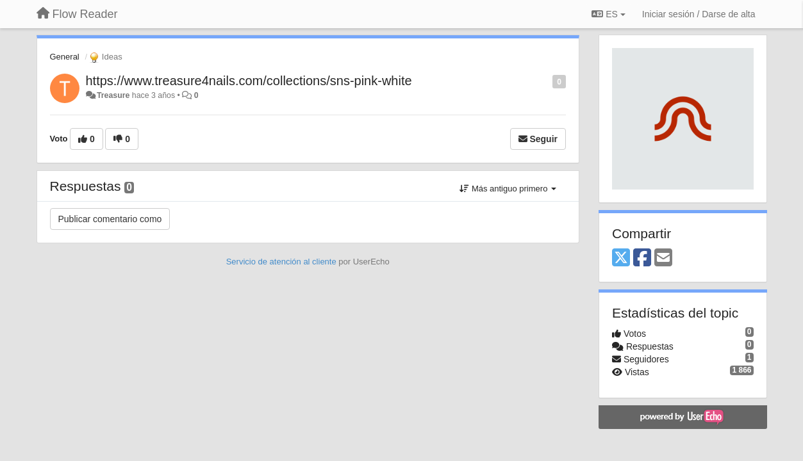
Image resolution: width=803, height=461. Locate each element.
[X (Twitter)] (621, 258)
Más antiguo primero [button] (507, 188)
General (64, 56)
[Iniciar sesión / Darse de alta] (699, 14)
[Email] (663, 258)
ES (608, 14)
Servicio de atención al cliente (282, 261)
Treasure (113, 95)
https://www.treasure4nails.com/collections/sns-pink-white (249, 81)
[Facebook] (642, 258)
